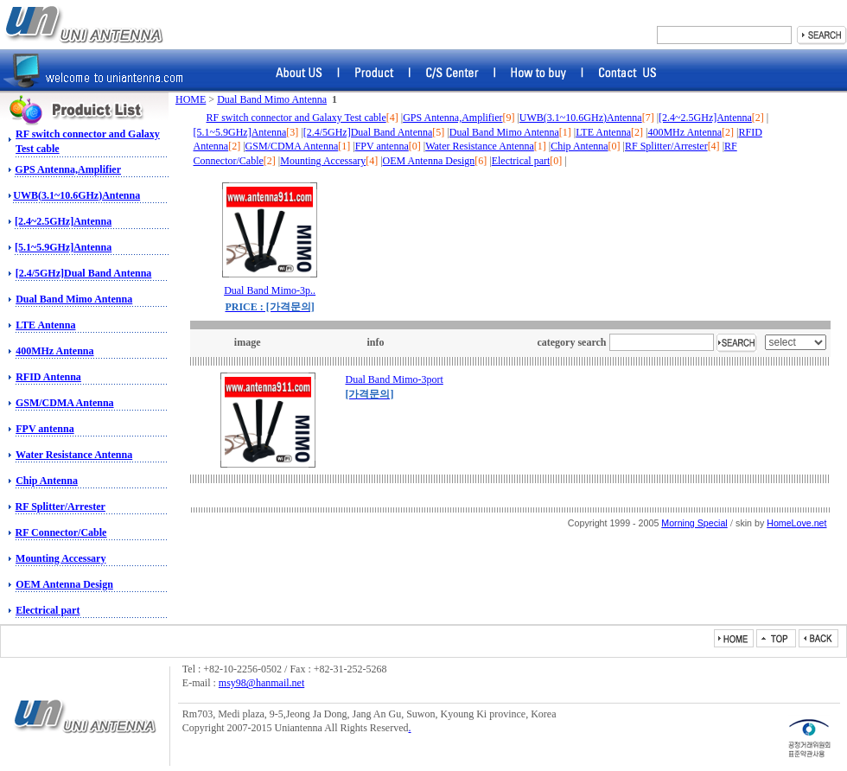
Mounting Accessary (60, 558)
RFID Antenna (48, 377)
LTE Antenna (45, 325)
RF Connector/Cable (61, 532)
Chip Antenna (47, 481)
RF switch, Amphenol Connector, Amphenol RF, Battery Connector (84, 24)
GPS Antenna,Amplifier (68, 169)
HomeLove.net (796, 523)
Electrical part (48, 610)
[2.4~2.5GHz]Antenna (63, 221)
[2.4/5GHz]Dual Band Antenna (84, 273)
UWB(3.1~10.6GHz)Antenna (76, 195)
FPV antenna (44, 429)
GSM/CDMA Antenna (65, 403)
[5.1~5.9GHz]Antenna (63, 247)
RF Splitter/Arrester (60, 506)
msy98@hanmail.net (261, 683)
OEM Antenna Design (64, 584)
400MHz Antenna (54, 351)
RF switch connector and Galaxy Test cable (296, 118)
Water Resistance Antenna (74, 455)
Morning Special (694, 523)
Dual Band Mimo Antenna (74, 299)
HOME (190, 99)
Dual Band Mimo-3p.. (269, 290)
